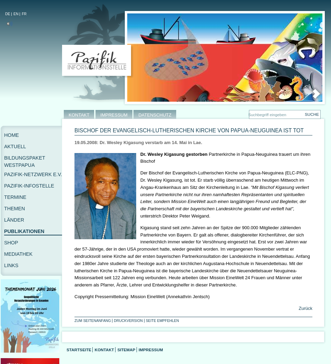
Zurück (305, 308)
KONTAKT (79, 115)
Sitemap (126, 349)
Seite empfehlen (162, 321)
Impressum (151, 349)
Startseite (79, 349)
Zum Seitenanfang (92, 321)
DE (7, 14)
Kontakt (104, 349)
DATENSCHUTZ (154, 115)
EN (15, 14)
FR (24, 14)
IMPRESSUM (114, 115)
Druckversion (128, 321)
